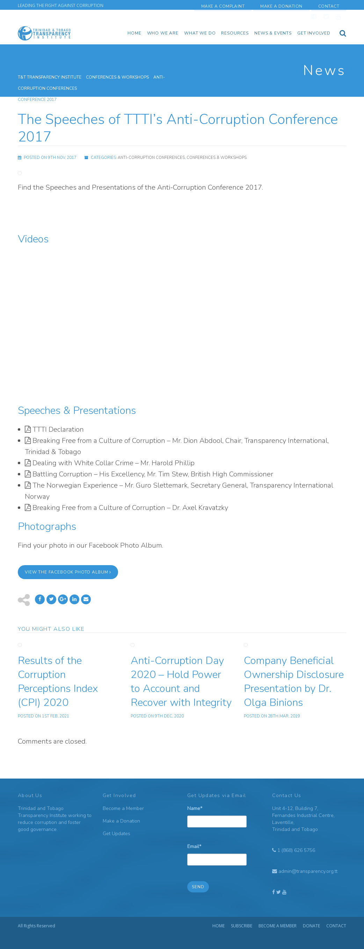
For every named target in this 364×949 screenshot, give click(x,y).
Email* (217, 852)
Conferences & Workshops (217, 157)
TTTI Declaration (58, 429)
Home (134, 33)
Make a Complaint (223, 6)
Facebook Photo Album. (126, 545)
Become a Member (123, 808)
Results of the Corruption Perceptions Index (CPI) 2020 (58, 682)
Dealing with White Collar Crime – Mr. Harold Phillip (113, 463)
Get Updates (116, 833)
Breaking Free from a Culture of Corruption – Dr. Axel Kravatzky (130, 507)
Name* (217, 814)
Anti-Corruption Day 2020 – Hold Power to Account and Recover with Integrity (181, 682)
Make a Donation (281, 6)
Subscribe (241, 926)
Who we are (163, 33)
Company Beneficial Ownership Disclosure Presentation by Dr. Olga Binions (294, 682)
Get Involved (313, 33)
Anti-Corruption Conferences (151, 157)
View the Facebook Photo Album (68, 572)
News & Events (273, 33)
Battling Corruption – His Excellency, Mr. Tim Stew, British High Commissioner (152, 474)
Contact (328, 6)
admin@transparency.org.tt (307, 871)
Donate (311, 926)
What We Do (200, 33)
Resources (235, 33)
